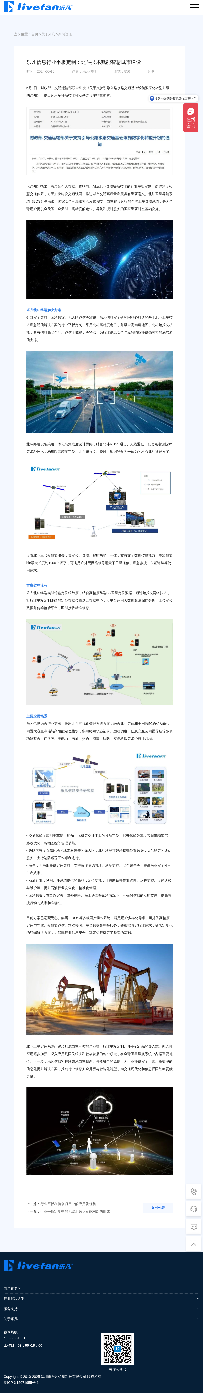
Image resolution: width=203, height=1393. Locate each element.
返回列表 (158, 1208)
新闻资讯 (65, 34)
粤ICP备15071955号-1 (21, 1383)
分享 (151, 71)
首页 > (36, 34)
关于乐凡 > (49, 34)
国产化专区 (12, 1288)
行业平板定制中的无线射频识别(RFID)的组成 (68, 1211)
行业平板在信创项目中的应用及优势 (61, 1204)
